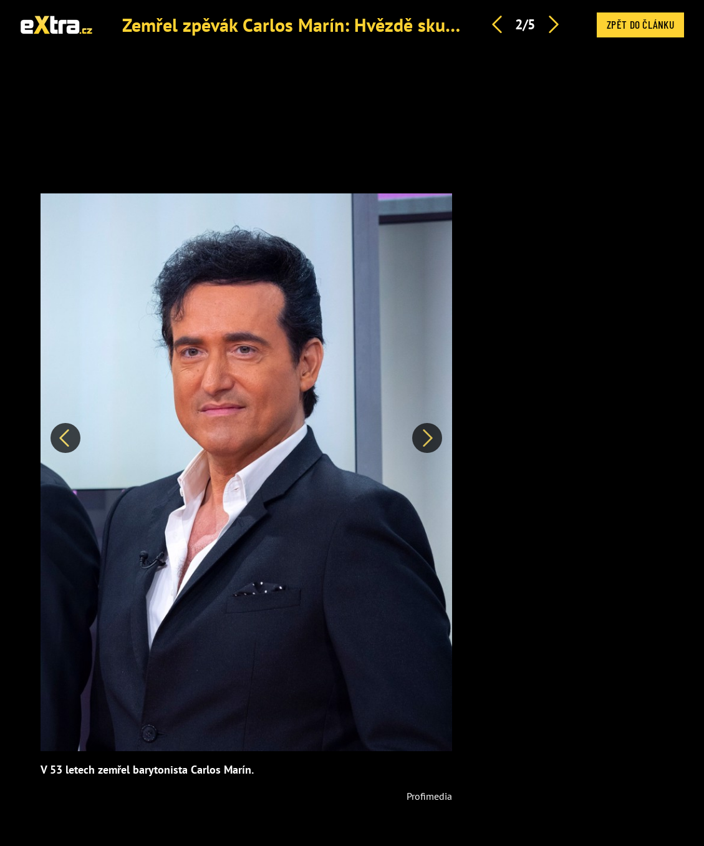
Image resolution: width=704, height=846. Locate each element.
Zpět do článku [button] (640, 24)
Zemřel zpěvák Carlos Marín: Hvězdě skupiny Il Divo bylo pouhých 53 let (410, 24)
